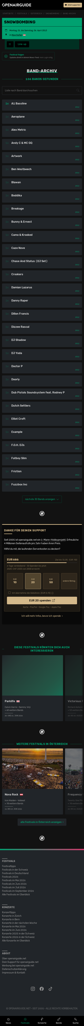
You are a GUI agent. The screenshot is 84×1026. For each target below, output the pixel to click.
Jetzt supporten (72, 5)
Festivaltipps (9, 866)
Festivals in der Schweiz (15, 869)
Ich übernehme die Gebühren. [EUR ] (31, 593)
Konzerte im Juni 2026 (14, 930)
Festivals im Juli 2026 (14, 887)
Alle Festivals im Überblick (16, 894)
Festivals (22, 14)
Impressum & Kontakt (13, 972)
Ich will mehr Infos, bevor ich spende (41, 616)
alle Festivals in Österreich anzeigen (41, 822)
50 (51, 581)
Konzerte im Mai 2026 (14, 926)
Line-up (22, 44)
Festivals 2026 (10, 876)
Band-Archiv (69, 14)
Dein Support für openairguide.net (20, 962)
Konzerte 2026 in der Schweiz (18, 937)
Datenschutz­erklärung (14, 969)
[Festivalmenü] (10, 44)
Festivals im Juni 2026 (14, 884)
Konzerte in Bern (11, 919)
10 (15, 581)
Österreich (36, 14)
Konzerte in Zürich (12, 916)
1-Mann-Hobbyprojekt (53, 539)
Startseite (8, 14)
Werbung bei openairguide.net (18, 965)
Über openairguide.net (14, 958)
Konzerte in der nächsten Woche (19, 923)
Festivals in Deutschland (15, 873)
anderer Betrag (69, 581)
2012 (77, 107)
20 (33, 581)
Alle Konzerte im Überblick (16, 940)
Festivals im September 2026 (18, 891)
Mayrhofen (17, 35)
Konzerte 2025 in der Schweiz (18, 933)
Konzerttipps (9, 912)
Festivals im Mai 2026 (14, 880)
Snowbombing (52, 14)
